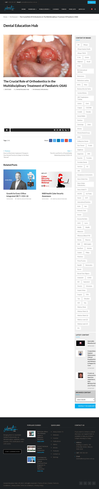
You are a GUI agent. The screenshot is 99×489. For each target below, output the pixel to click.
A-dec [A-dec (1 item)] (79, 57)
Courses (56, 9)
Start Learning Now (12, 451)
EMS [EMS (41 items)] (89, 154)
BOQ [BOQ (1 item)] (78, 84)
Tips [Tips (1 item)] (78, 298)
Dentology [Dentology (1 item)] (80, 124)
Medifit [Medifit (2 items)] (87, 227)
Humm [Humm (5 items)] (79, 198)
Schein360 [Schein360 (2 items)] (80, 277)
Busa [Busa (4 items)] (85, 84)
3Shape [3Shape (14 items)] (85, 45)
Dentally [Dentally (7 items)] (88, 112)
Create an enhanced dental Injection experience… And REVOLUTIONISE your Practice (93, 379)
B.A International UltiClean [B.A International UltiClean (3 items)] (82, 71)
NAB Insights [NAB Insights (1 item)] (87, 244)
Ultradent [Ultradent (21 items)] (86, 298)
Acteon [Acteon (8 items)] (87, 57)
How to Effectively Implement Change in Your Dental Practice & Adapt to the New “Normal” (16, 155)
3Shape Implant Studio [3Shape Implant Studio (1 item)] (83, 49)
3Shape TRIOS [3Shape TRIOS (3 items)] (81, 53)
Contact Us (92, 2)
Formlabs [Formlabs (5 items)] (89, 158)
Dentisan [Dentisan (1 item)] (80, 120)
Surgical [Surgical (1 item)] (79, 294)
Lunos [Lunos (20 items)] (86, 223)
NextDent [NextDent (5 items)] (80, 248)
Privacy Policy (39, 485)
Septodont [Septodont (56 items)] (86, 282)
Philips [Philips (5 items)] (87, 252)
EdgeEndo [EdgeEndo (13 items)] (80, 150)
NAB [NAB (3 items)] (78, 244)
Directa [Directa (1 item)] (79, 129)
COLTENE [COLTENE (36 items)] (89, 108)
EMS (8, 140)
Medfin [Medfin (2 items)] (79, 227)
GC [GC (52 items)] (87, 166)
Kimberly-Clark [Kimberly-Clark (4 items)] (81, 210)
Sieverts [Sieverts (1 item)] (79, 286)
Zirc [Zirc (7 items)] (78, 328)
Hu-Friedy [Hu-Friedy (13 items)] (89, 193)
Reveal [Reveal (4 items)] (79, 269)
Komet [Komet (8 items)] (79, 214)
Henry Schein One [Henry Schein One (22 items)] (82, 179)
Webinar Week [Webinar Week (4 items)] (81, 307)
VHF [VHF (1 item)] (78, 303)
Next (69, 151)
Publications (44, 9)
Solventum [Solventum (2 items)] (89, 286)
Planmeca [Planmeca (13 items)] (80, 256)
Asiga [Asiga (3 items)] (79, 66)
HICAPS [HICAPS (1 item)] (79, 193)
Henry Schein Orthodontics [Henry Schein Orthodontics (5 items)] (81, 184)
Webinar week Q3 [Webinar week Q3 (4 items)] (82, 319)
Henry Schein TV (58, 432)
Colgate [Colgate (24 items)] (79, 108)
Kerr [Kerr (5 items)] (85, 206)
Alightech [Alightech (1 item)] (80, 61)
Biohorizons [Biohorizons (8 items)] (80, 76)
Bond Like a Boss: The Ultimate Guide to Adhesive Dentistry (42, 435)
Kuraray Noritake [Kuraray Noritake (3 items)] (82, 219)
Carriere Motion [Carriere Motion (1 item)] (82, 93)
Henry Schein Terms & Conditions (22, 485)
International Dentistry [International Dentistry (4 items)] (83, 202)
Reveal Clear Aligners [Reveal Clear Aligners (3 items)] (83, 273)
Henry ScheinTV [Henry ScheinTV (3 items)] (82, 189)
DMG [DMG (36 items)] (79, 137)
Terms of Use (42, 483)
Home (24, 9)
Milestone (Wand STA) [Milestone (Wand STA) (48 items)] (83, 235)
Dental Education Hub (22, 89)
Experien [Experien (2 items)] (79, 158)
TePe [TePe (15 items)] (87, 294)
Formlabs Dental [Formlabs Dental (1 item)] (82, 162)
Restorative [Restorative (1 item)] (89, 265)
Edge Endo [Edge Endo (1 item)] (80, 154)
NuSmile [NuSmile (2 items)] (89, 248)
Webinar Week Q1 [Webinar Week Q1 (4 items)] (82, 311)
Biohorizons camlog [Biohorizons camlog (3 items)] (83, 80)
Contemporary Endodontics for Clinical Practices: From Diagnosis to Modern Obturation (42, 463)
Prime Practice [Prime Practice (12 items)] (81, 261)
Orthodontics (44, 89)
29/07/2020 (7, 89)
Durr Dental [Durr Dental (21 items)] (80, 145)
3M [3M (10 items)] (78, 45)
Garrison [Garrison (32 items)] (79, 166)
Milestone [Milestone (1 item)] (80, 231)
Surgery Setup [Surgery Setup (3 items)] (81, 290)
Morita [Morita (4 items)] (79, 240)
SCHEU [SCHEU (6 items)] (89, 277)
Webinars (32, 9)
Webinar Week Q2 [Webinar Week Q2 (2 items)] (82, 315)
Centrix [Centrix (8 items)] (79, 103)
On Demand (14, 17)
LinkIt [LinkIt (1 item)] (79, 223)
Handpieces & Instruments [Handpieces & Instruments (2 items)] (84, 175)
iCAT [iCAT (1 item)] (86, 198)
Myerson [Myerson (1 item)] (87, 240)
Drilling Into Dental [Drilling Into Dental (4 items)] (82, 141)
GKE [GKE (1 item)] (78, 171)
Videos (63, 9)
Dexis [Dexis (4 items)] (89, 124)
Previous (6, 151)
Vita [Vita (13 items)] (85, 303)
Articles (81, 9)
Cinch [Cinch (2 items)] (87, 103)
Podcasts (72, 9)
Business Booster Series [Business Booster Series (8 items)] (84, 89)
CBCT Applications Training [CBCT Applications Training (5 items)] (82, 98)
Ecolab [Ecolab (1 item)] (90, 145)
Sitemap (55, 457)
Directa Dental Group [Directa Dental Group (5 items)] (83, 133)
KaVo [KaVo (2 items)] (78, 206)
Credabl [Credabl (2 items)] (79, 112)
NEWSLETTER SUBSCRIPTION (87, 406)
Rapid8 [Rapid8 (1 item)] (79, 265)
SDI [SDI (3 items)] (78, 282)
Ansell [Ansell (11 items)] (88, 61)
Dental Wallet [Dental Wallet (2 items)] (81, 116)
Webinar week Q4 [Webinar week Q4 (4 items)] (82, 324)
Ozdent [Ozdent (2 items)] (79, 252)
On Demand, (36, 89)
